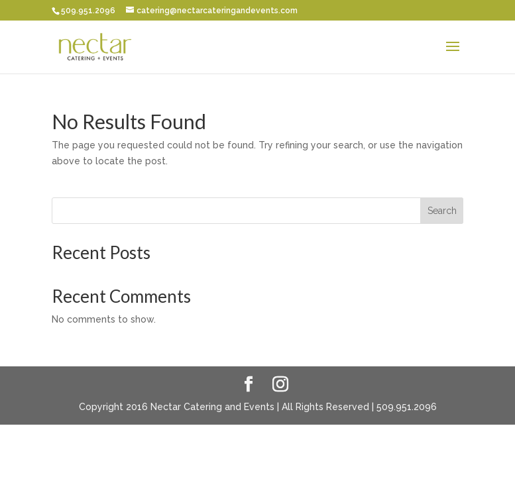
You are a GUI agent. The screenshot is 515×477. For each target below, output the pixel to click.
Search (442, 210)
